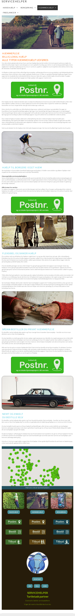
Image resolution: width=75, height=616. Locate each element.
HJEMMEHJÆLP (37, 512)
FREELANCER (11, 12)
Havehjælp (10, 7)
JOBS (45, 586)
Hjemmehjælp (48, 7)
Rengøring (28, 7)
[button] (53, 469)
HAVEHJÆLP (13, 512)
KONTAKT (37, 579)
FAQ (37, 586)
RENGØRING (61, 512)
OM (29, 586)
